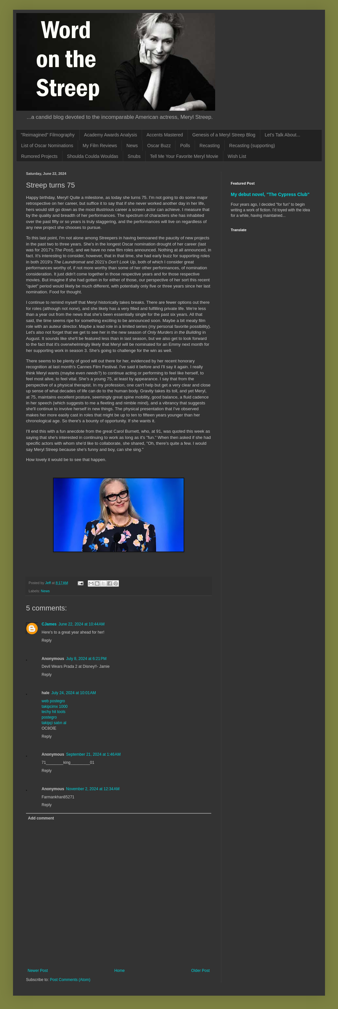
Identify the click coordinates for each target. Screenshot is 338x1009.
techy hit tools (53, 711)
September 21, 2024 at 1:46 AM (93, 754)
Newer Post (38, 970)
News (132, 145)
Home (119, 970)
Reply (47, 640)
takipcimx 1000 (55, 706)
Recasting (210, 145)
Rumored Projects (39, 156)
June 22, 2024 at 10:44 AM (81, 624)
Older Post (200, 970)
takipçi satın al (54, 723)
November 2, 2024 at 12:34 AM (92, 789)
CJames (49, 624)
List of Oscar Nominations (47, 145)
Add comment (41, 818)
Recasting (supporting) (252, 145)
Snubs (134, 156)
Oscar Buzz (159, 145)
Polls (185, 145)
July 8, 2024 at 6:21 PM (86, 658)
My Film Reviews (100, 145)
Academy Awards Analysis (110, 134)
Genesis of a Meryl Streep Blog (223, 134)
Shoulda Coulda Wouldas (92, 156)
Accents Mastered (165, 134)
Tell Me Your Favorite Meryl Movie (184, 156)
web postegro (53, 701)
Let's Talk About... (282, 134)
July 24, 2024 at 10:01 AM (73, 693)
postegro (49, 717)
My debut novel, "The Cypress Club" (270, 194)
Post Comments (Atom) (70, 979)
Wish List (237, 156)
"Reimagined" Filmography (48, 134)
